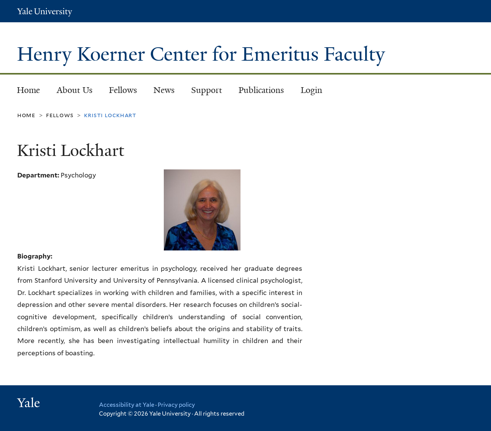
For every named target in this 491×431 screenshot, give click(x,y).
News (164, 90)
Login (311, 90)
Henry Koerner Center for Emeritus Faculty (203, 54)
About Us (74, 90)
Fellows (123, 90)
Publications (261, 90)
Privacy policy (176, 404)
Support (206, 90)
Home (28, 90)
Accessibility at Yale (126, 404)
